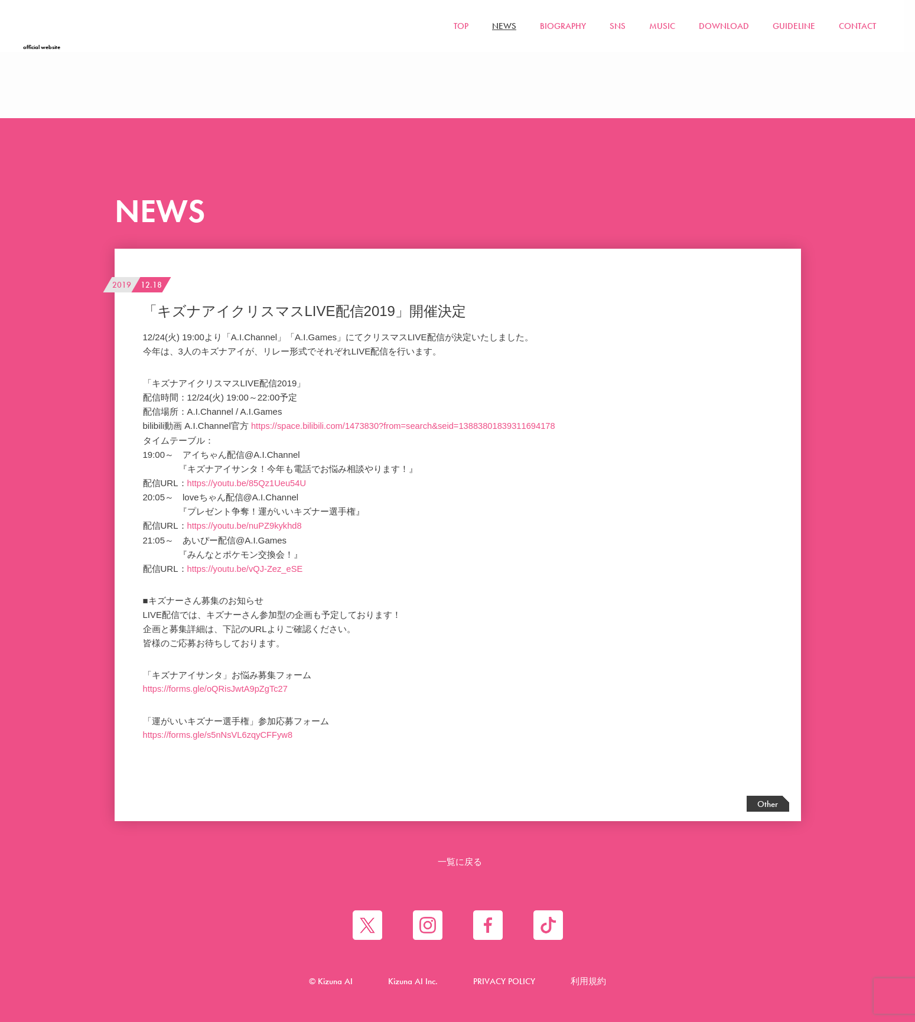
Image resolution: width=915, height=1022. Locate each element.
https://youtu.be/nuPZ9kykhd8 (245, 525)
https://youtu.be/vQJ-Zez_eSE (246, 567)
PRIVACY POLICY (504, 981)
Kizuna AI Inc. (413, 981)
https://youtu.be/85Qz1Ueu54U (248, 482)
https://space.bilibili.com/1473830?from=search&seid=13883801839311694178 (406, 426)
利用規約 (588, 981)
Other (767, 803)
